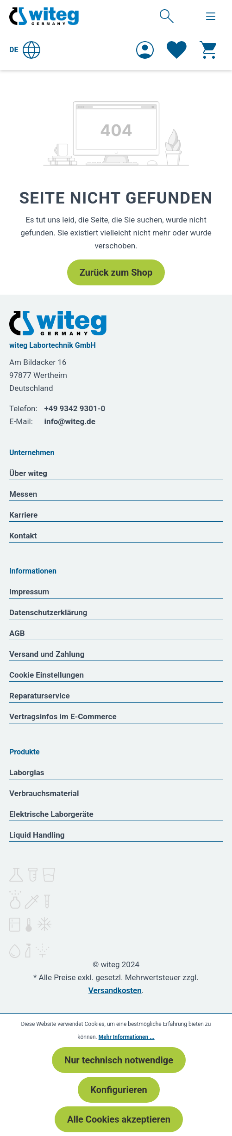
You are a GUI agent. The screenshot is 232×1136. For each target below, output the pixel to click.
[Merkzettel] (176, 50)
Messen (23, 494)
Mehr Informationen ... (127, 1037)
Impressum (29, 591)
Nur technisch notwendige (118, 1060)
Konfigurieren (118, 1089)
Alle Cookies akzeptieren (118, 1119)
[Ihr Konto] (145, 50)
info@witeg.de (69, 421)
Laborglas (26, 772)
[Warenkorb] (208, 50)
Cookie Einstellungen (46, 674)
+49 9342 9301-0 (75, 408)
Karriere (23, 514)
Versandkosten (115, 990)
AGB (17, 633)
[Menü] (211, 16)
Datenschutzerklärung (48, 612)
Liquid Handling (37, 835)
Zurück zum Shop (116, 272)
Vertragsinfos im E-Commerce (63, 716)
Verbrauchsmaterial (44, 793)
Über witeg (28, 473)
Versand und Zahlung (46, 654)
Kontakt (23, 535)
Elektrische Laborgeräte (51, 814)
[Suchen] (166, 15)
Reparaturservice (39, 695)
